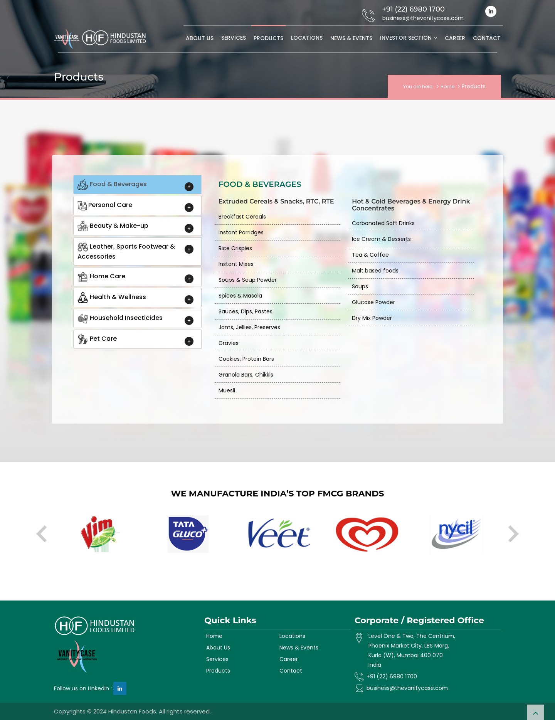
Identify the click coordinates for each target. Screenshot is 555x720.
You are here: (418, 86)
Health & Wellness (111, 297)
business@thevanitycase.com (407, 688)
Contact (487, 38)
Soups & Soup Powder (248, 280)
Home (447, 86)
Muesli (227, 390)
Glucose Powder (373, 302)
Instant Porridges (241, 232)
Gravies (229, 343)
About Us (200, 38)
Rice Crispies (235, 248)
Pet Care (97, 339)
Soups (360, 286)
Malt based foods (375, 270)
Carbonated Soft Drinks (383, 223)
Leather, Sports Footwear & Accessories (126, 251)
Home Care (101, 276)
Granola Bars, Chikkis (246, 375)
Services (233, 38)
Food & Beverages (112, 184)
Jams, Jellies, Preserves (249, 327)
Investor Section (406, 38)
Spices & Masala (240, 295)
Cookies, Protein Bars (246, 359)
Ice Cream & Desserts (381, 239)
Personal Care (104, 205)
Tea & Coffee (370, 255)
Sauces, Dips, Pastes (245, 311)
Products (268, 38)
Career (455, 38)
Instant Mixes (236, 264)
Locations (307, 38)
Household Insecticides (120, 318)
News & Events (351, 38)
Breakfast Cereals (242, 216)
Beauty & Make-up (112, 226)
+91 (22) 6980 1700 (392, 676)
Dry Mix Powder (372, 318)
